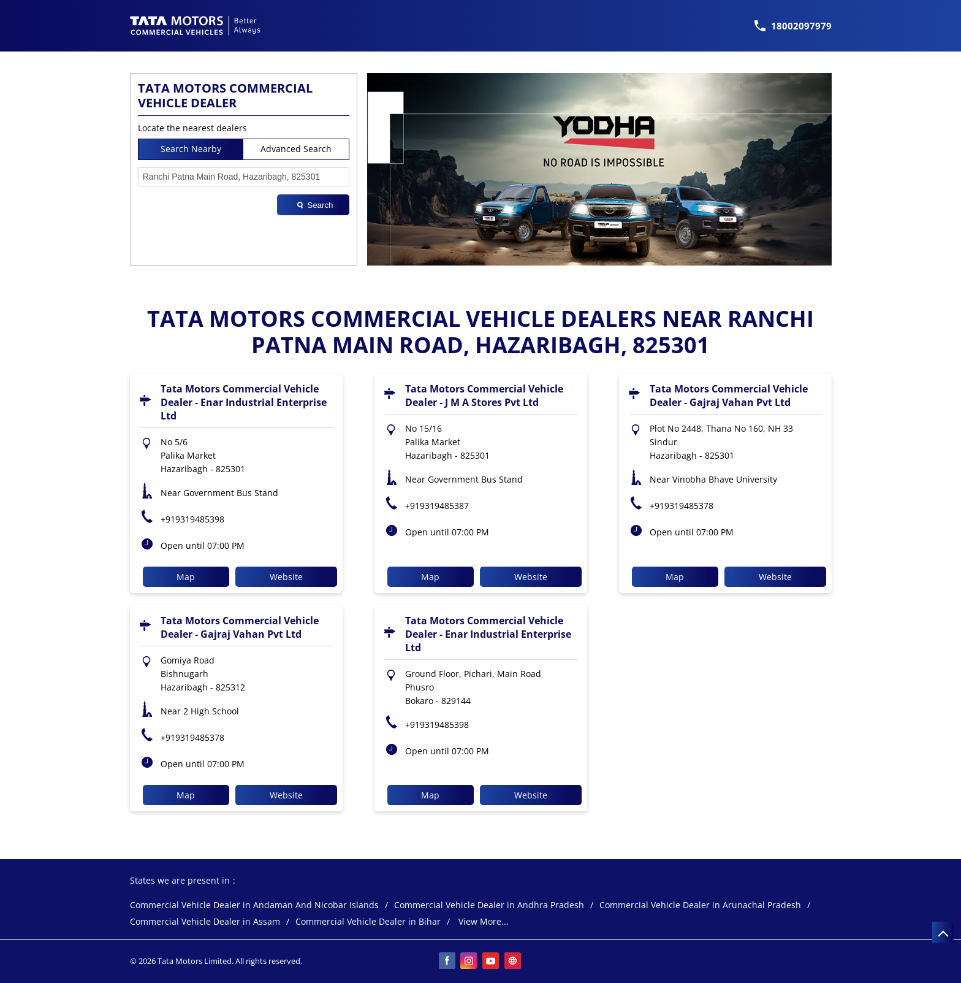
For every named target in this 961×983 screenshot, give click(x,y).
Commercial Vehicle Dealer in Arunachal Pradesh (700, 905)
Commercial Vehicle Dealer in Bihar (368, 922)
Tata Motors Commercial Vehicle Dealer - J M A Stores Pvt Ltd (484, 395)
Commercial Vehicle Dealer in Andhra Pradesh (489, 905)
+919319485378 (681, 505)
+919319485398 (192, 519)
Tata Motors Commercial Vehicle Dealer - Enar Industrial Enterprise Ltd (244, 402)
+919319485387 (437, 505)
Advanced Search (296, 149)
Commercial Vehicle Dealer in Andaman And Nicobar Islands (254, 905)
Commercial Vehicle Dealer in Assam (205, 922)
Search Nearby (191, 149)
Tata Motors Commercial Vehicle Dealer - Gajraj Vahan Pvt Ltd (729, 395)
